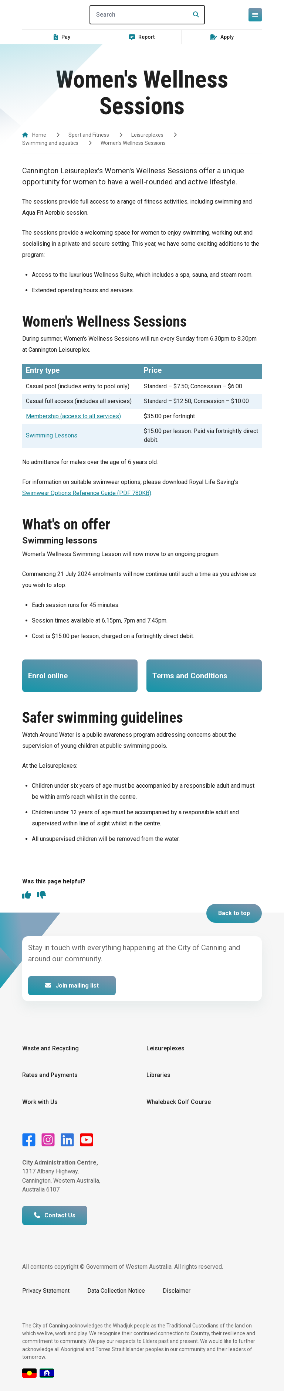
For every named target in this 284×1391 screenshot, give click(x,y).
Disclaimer (176, 1290)
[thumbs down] (41, 895)
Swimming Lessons (51, 435)
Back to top (234, 913)
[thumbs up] (26, 895)
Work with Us (40, 1101)
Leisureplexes (147, 135)
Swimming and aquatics (50, 143)
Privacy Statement (46, 1290)
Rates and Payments (50, 1074)
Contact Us (54, 1215)
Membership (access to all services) (73, 416)
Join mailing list (72, 985)
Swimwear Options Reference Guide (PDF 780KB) (86, 493)
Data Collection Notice (116, 1290)
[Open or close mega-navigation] (255, 14)
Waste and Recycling (50, 1048)
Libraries (158, 1074)
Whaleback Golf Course (178, 1101)
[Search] (147, 14)
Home (39, 135)
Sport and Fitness (88, 135)
